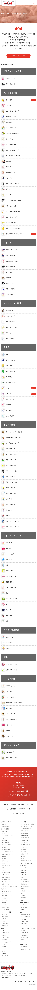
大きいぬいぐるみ (6, 838)
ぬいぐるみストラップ (7, 835)
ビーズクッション (6, 893)
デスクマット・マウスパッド (27, 860)
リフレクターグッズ (25, 914)
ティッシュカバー (6, 881)
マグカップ (23, 930)
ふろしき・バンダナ (25, 891)
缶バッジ (23, 858)
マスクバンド (24, 907)
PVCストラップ (5, 916)
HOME (2, 13)
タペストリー (24, 856)
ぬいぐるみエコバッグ (7, 851)
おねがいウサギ (5, 824)
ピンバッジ (23, 851)
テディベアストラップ (7, 865)
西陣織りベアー (5, 861)
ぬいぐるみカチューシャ (8, 877)
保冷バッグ (23, 874)
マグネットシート (25, 837)
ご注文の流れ (29, 804)
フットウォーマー (6, 900)
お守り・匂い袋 (24, 854)
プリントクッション (6, 891)
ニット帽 (23, 895)
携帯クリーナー (5, 918)
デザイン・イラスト (25, 944)
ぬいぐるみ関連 (5, 829)
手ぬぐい (23, 888)
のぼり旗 (4, 858)
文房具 (2, 928)
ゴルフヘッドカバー (25, 921)
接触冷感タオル (24, 884)
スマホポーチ (5, 925)
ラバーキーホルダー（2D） (27, 826)
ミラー (22, 900)
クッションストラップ (26, 833)
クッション (3, 889)
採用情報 (6, 804)
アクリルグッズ (24, 842)
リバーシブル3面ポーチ (7, 845)
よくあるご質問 (11, 809)
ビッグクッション (6, 898)
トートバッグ (24, 872)
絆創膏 (22, 909)
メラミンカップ (24, 932)
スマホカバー (5, 923)
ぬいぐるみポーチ (6, 849)
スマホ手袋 (23, 897)
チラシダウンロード (18, 813)
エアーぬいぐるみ (6, 874)
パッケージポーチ (25, 926)
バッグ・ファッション (25, 865)
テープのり (4, 939)
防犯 (21, 912)
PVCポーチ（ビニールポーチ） (28, 928)
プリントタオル (24, 879)
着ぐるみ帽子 (5, 840)
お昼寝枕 (4, 902)
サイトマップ (32, 981)
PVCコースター (24, 942)
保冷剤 (22, 939)
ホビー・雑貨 (23, 822)
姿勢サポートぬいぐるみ (8, 884)
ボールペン (4, 953)
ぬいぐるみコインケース (8, 854)
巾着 (22, 877)
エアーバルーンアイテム (26, 863)
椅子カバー (4, 868)
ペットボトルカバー (25, 935)
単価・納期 (21, 804)
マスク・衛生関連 (24, 902)
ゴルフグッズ (24, 923)
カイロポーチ (5, 847)
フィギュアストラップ (26, 828)
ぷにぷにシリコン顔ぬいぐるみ (9, 886)
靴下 (22, 893)
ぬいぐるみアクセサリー (8, 879)
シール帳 (4, 946)
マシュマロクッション (7, 895)
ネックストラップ (25, 849)
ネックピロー (5, 905)
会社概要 (13, 804)
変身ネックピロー (6, 907)
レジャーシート (24, 937)
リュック (4, 870)
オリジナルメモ (5, 932)
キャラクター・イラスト (26, 949)
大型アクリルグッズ (25, 844)
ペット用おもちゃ (6, 842)
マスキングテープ (6, 942)
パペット (4, 833)
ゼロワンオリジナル (6, 822)
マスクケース (24, 905)
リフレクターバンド (25, 916)
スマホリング (5, 914)
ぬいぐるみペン (5, 949)
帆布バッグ (23, 870)
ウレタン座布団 (5, 909)
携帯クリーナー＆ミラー (8, 921)
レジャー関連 (23, 919)
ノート (3, 930)
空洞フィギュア (24, 831)
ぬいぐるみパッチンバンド (8, 872)
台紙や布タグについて (24, 809)
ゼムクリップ (5, 955)
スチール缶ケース (25, 835)
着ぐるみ (4, 856)
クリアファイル (5, 937)
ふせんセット (5, 935)
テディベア (4, 863)
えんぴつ (4, 951)
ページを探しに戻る (18, 56)
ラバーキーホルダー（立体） (27, 824)
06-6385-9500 (18, 785)
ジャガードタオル (25, 881)
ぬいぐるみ (4, 831)
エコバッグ (23, 868)
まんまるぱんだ (5, 826)
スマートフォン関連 (6, 912)
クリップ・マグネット (26, 840)
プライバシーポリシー (20, 981)
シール (3, 944)
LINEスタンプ (24, 946)
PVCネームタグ (24, 847)
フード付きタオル (25, 886)
